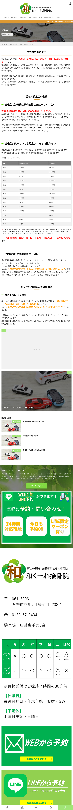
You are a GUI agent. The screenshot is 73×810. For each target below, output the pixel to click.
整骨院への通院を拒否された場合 (34, 450)
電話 (51, 807)
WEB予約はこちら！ (36, 486)
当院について (14, 17)
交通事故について (48, 17)
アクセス (57, 17)
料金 (40, 17)
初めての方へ (23, 17)
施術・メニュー (33, 17)
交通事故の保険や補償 (30, 436)
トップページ (5, 17)
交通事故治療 (7, 34)
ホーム (7, 807)
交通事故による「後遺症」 (27, 44)
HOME (5, 44)
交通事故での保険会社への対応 (33, 421)
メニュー (36, 807)
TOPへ (65, 807)
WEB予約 (22, 807)
